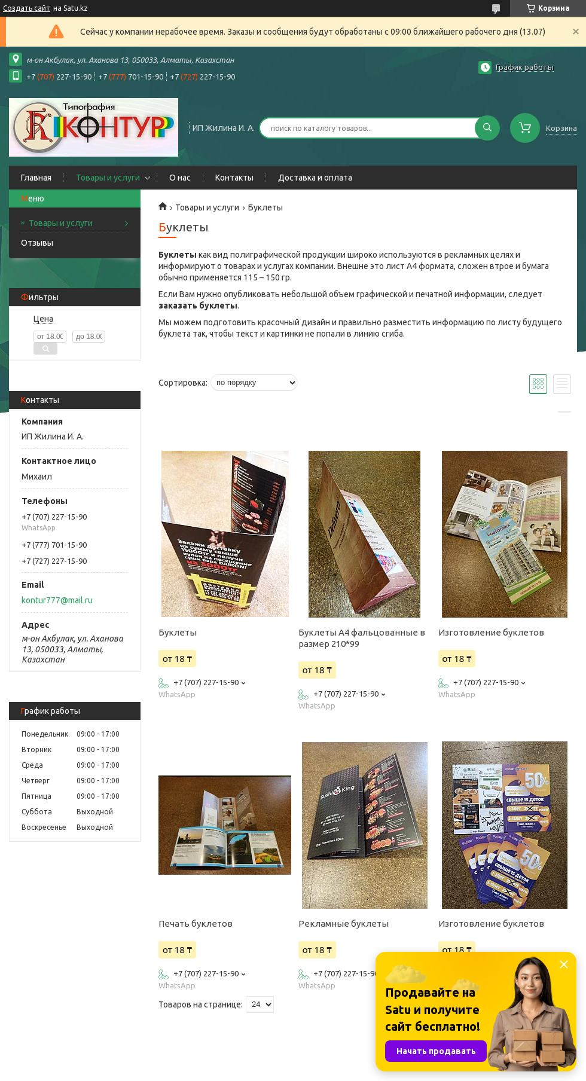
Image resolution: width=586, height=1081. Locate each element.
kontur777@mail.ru (57, 600)
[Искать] (487, 128)
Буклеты (177, 632)
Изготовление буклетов (491, 632)
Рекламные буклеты (343, 923)
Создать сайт (26, 8)
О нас (180, 177)
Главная (36, 177)
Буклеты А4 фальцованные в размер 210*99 (361, 638)
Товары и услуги (108, 177)
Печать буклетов (195, 923)
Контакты (234, 177)
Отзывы (37, 243)
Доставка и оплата (315, 177)
